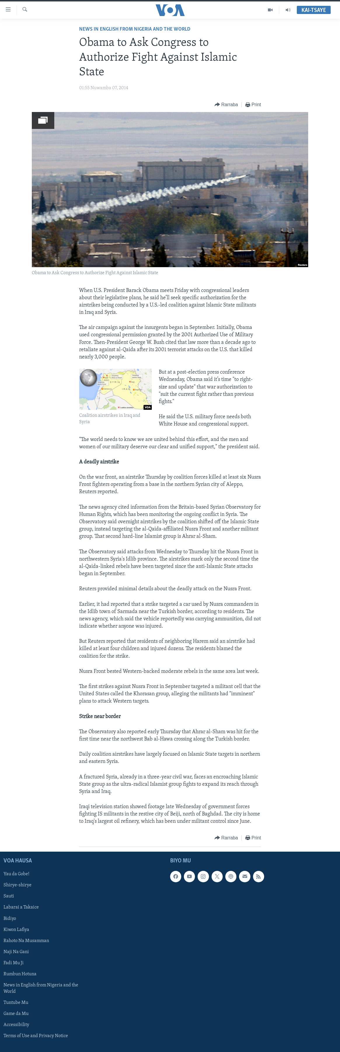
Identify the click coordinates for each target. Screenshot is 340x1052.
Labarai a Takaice (21, 907)
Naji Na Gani (16, 951)
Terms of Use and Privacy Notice (36, 1036)
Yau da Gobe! (16, 874)
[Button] (226, 105)
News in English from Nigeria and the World (134, 29)
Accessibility (16, 1025)
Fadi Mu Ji (14, 962)
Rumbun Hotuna (20, 974)
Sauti (9, 896)
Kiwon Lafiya (16, 929)
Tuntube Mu (16, 1002)
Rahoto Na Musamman (26, 940)
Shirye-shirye (18, 885)
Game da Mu (16, 1013)
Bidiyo (10, 918)
